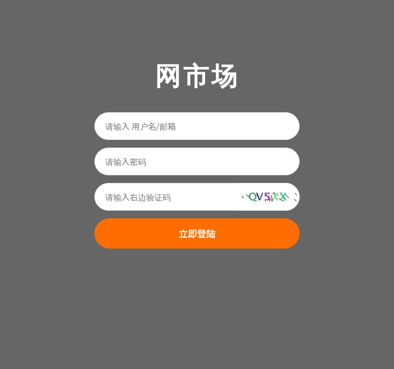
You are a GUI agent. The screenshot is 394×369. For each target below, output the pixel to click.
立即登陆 (197, 233)
